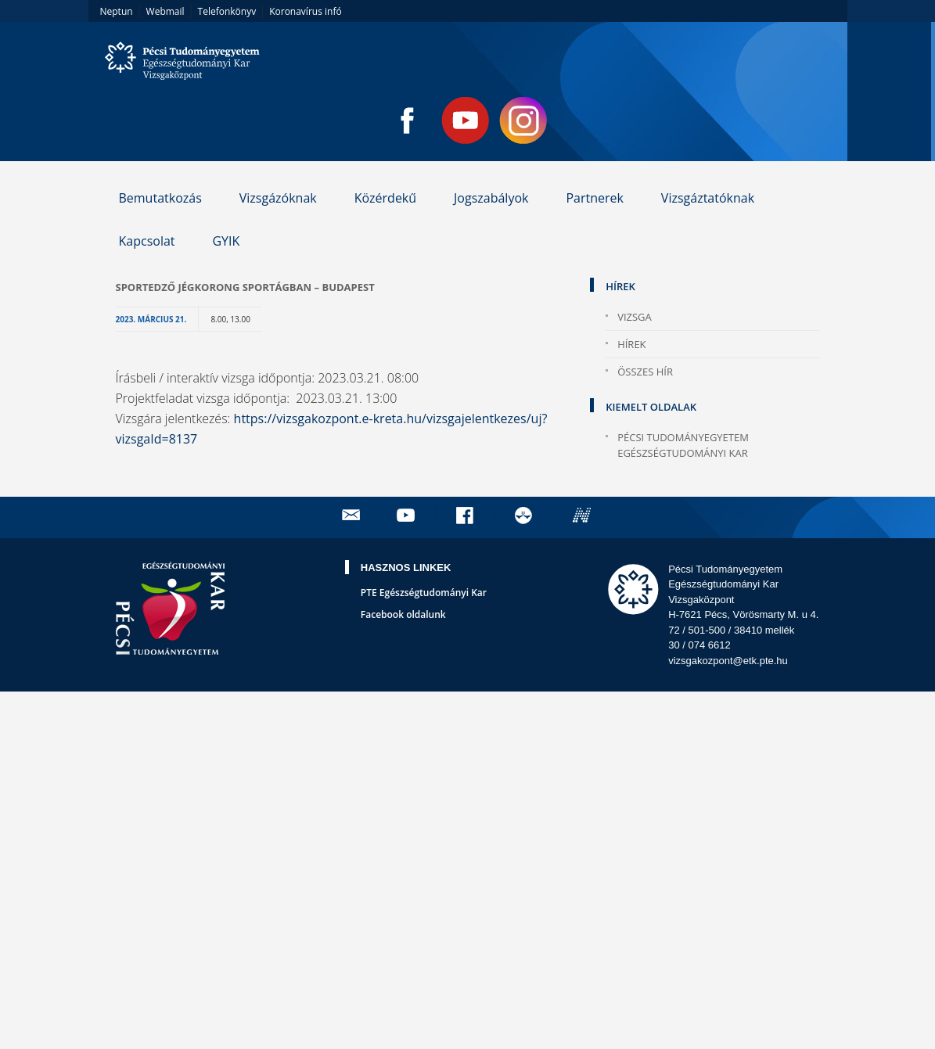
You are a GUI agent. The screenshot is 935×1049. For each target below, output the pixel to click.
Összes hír (645, 372)
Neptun (116, 11)
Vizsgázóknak (278, 198)
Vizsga (634, 317)
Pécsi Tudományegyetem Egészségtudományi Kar (683, 445)
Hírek (631, 344)
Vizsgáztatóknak (707, 198)
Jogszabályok (491, 198)
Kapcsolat (146, 241)
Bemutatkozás (159, 198)
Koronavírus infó (305, 11)
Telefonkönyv (227, 11)
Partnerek (594, 198)
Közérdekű (385, 198)
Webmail (165, 11)
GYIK (225, 241)
